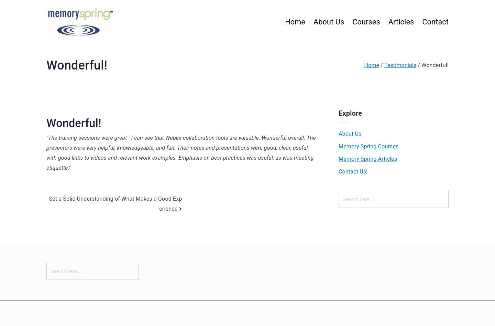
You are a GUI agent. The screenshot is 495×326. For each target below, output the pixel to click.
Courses (366, 22)
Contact (435, 22)
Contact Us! (353, 171)
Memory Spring (102, 313)
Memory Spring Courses (368, 146)
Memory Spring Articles (368, 159)
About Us (329, 22)
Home (295, 22)
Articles (401, 22)
